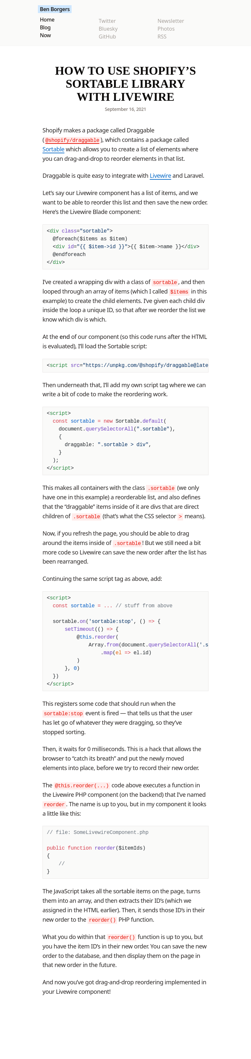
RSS (162, 36)
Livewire (160, 175)
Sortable (53, 149)
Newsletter (171, 20)
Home (47, 19)
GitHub (107, 36)
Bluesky (108, 28)
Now (45, 35)
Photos (166, 28)
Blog (45, 27)
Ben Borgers (55, 9)
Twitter (107, 20)
